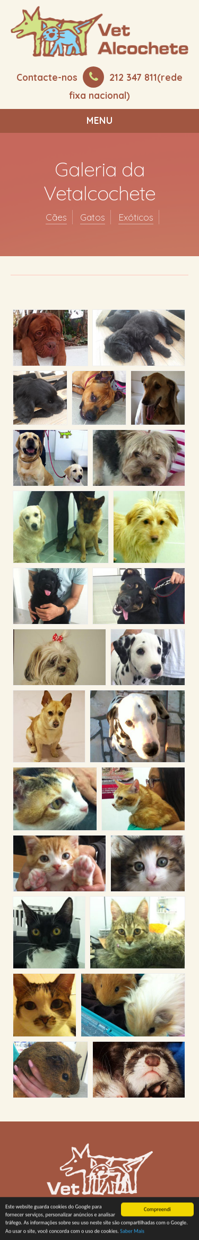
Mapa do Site (102, 1101)
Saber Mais (132, 1231)
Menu (99, 120)
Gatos (92, 217)
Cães (56, 217)
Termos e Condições (103, 1081)
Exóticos (135, 217)
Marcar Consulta (103, 1062)
